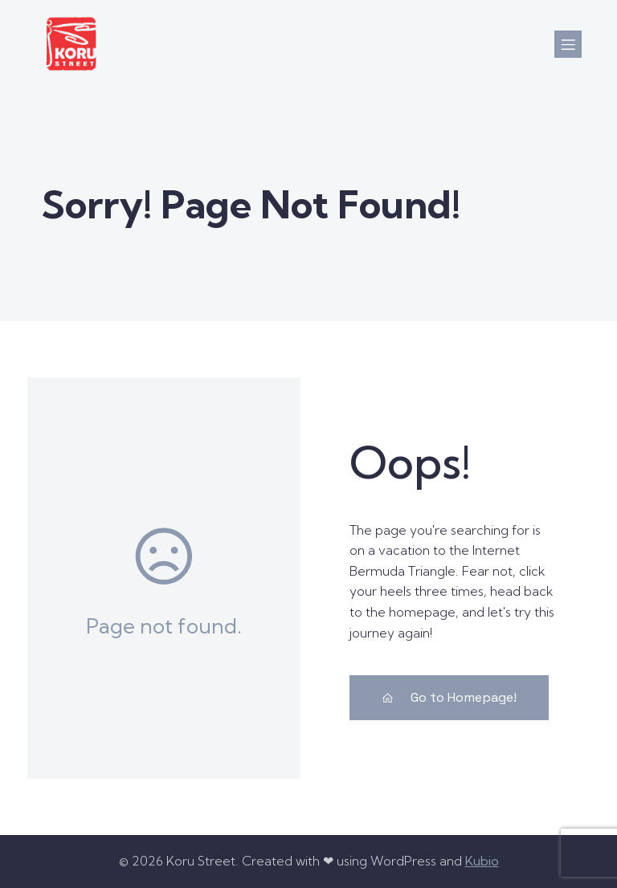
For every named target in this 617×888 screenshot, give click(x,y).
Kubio (482, 861)
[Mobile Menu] (568, 44)
